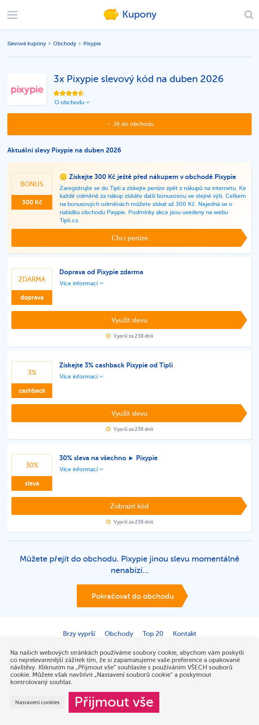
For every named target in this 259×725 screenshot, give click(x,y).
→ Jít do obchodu (130, 124)
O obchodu (71, 102)
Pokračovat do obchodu (133, 596)
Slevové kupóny (26, 43)
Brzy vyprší (79, 634)
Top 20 (153, 634)
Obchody (64, 43)
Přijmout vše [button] (114, 702)
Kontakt (184, 634)
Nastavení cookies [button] (37, 702)
